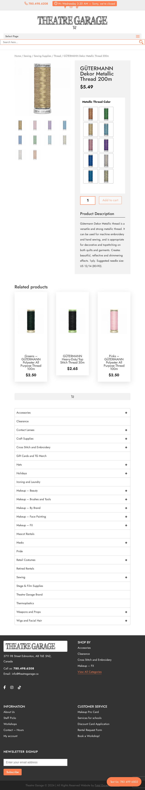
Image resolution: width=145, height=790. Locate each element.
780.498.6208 (36, 4)
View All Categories (90, 672)
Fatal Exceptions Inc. (107, 785)
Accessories (73, 412)
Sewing (27, 56)
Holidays (73, 473)
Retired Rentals (25, 569)
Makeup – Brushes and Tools (73, 499)
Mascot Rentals (25, 534)
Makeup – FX (73, 525)
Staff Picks (10, 718)
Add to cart (110, 200)
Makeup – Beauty (73, 490)
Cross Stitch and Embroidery (73, 447)
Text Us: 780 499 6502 (124, 782)
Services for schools (89, 718)
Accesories (84, 648)
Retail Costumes (73, 560)
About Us (9, 712)
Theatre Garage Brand (29, 594)
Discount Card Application (93, 724)
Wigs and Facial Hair (73, 620)
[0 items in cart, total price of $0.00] (72, 396)
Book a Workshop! (89, 736)
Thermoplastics (25, 603)
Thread (57, 56)
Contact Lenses (73, 430)
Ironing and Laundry (28, 482)
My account (10, 736)
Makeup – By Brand (73, 508)
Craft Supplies (73, 438)
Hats (73, 464)
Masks (73, 542)
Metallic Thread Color (96, 102)
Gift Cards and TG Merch (31, 456)
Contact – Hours (14, 730)
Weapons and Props (73, 612)
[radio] (90, 114)
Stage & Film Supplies (29, 586)
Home (18, 56)
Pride (19, 551)
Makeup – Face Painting (73, 516)
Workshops (10, 724)
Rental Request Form (90, 730)
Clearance (22, 421)
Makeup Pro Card (88, 712)
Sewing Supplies (42, 56)
